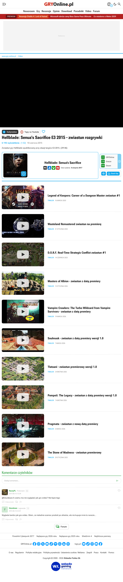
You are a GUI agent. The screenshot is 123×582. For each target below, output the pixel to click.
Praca (96, 552)
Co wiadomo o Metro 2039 (105, 16)
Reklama (81, 552)
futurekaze (13, 508)
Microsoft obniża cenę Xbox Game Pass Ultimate (71, 16)
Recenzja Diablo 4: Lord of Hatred (33, 16)
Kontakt (103, 552)
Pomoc (111, 552)
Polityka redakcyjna (33, 552)
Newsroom (29, 11)
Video (88, 11)
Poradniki (79, 11)
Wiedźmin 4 (87, 536)
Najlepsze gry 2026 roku (47, 536)
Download (66, 11)
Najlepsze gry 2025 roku (69, 536)
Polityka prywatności (51, 552)
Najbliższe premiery (102, 536)
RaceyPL (12, 491)
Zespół (89, 552)
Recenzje (46, 11)
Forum (96, 11)
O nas (11, 552)
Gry (38, 11)
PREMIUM (11, 16)
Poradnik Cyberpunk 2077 (23, 536)
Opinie (56, 11)
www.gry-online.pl (9, 56)
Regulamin (19, 552)
